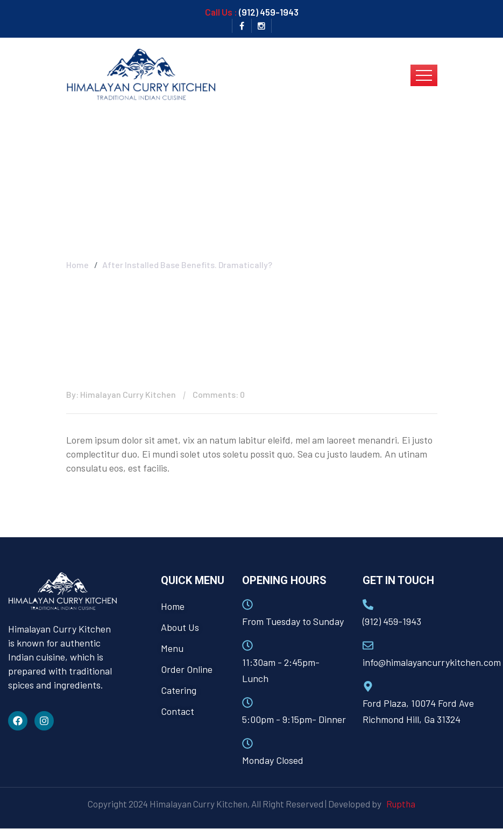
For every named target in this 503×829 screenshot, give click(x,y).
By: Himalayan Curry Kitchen (121, 394)
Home (77, 264)
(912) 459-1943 (269, 11)
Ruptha (399, 803)
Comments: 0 (219, 394)
